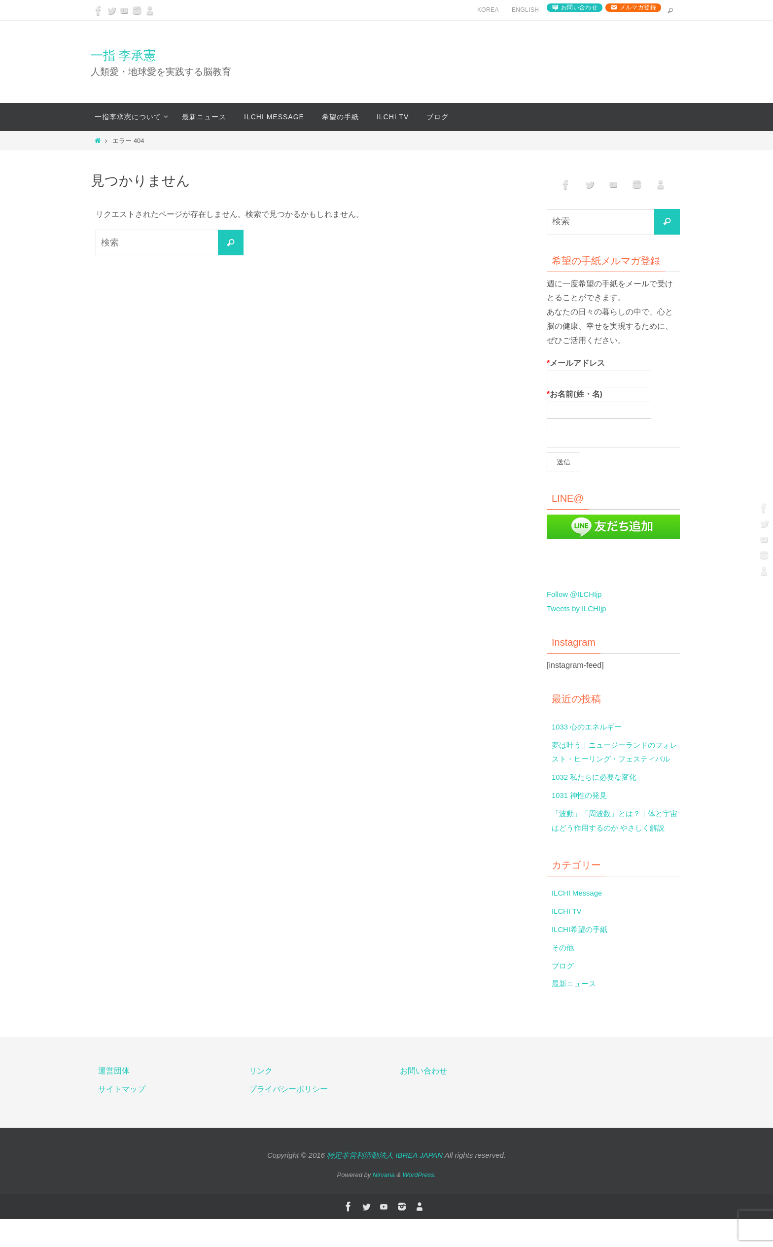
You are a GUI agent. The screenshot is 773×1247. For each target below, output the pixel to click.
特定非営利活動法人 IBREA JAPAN (385, 1183)
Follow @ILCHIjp (576, 594)
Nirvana (384, 1203)
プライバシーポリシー (288, 1117)
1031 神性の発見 (581, 809)
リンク (261, 1099)
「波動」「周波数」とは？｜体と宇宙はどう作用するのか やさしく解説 (615, 842)
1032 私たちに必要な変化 (597, 791)
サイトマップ (121, 1117)
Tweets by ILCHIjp (579, 608)
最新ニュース (575, 1012)
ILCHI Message (579, 921)
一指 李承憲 (123, 55)
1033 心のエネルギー (589, 727)
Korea (488, 9)
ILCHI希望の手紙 (581, 958)
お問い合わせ (579, 7)
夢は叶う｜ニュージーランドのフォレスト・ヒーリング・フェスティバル (615, 759)
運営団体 (114, 1099)
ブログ (563, 994)
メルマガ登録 (638, 7)
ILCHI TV (568, 939)
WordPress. (419, 1203)
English (525, 9)
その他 (563, 975)
